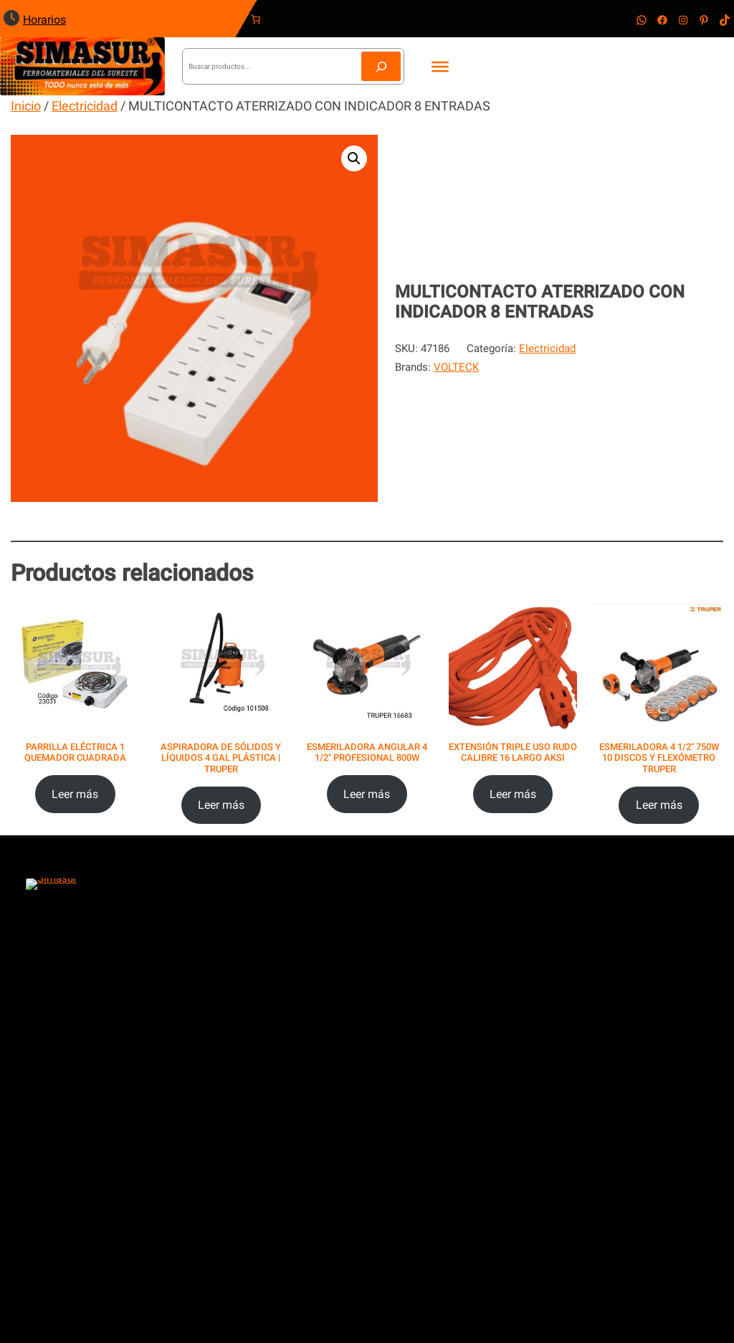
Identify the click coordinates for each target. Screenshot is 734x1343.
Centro (60, 1198)
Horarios (44, 20)
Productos (312, 1104)
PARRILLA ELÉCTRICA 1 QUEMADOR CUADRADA (75, 752)
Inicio (26, 105)
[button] (354, 158)
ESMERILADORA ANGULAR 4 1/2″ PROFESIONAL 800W (367, 752)
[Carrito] (258, 20)
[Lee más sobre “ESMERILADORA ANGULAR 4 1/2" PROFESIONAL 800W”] (367, 794)
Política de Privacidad (572, 1104)
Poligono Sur (74, 1104)
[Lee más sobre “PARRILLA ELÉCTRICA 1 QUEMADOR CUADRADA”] (75, 794)
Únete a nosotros (329, 1178)
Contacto (309, 1159)
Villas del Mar (77, 1151)
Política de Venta (562, 1141)
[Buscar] (381, 66)
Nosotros (310, 1141)
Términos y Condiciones (579, 1122)
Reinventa (373, 1303)
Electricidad (85, 105)
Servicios (309, 1122)
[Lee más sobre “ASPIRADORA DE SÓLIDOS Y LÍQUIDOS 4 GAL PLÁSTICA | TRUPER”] (221, 806)
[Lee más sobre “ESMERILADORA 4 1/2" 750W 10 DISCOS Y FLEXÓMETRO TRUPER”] (659, 806)
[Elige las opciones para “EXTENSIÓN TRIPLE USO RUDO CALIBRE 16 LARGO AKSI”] (513, 794)
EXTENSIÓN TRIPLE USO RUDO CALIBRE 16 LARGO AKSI (513, 752)
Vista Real (68, 1127)
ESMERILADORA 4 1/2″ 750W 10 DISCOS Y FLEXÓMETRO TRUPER (659, 757)
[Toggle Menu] (440, 66)
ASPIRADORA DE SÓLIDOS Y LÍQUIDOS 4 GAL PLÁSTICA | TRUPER (221, 757)
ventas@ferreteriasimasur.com (484, 933)
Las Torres (69, 1174)
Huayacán (67, 1221)
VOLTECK (456, 367)
